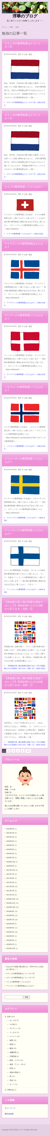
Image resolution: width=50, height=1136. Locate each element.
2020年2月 (10, 845)
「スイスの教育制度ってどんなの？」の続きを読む (24, 234)
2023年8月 (10, 829)
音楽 (11, 1080)
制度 (11, 1044)
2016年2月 (10, 940)
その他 (12, 1024)
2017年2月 (10, 891)
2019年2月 (10, 853)
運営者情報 (9, 1114)
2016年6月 (10, 924)
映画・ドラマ (15, 1060)
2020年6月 (10, 841)
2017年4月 (10, 882)
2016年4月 (10, 932)
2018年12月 (10, 862)
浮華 (19, 54)
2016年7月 (10, 920)
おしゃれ (13, 1020)
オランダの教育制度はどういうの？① (20, 978)
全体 (25, 54)
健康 (11, 1040)
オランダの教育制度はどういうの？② (20, 973)
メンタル (13, 1032)
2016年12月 (10, 899)
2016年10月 (10, 907)
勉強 (30, 54)
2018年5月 (10, 866)
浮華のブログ (25, 16)
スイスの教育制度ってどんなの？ (18, 982)
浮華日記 (10, 1090)
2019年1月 (10, 858)
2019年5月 (10, 849)
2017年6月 (10, 878)
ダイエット (14, 1028)
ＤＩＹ (12, 1084)
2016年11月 (10, 903)
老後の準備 (14, 1072)
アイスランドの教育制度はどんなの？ (20, 986)
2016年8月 (10, 915)
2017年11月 (10, 870)
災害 (11, 1068)
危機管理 (13, 1052)
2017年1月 (10, 895)
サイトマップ (10, 1108)
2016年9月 (10, 911)
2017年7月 (10, 874)
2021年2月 (10, 833)
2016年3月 (10, 936)
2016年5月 (10, 928)
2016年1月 (10, 944)
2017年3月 (10, 886)
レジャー (13, 1036)
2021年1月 (10, 837)
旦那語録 (13, 1056)
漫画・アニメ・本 (16, 1064)
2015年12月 (10, 948)
